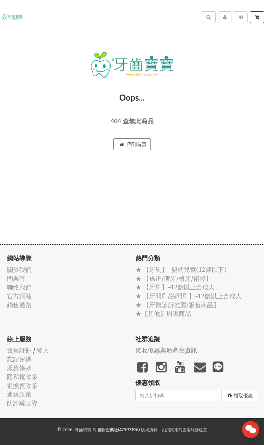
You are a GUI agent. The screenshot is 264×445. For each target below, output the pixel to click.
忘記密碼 (19, 359)
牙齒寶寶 (83, 429)
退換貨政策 (22, 386)
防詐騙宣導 (22, 403)
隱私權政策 (22, 377)
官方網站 (19, 296)
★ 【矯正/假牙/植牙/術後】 (173, 278)
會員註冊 (19, 350)
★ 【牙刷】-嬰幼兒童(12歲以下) (181, 270)
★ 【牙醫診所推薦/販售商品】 (177, 305)
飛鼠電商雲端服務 (182, 429)
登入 (43, 350)
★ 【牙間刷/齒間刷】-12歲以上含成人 (188, 296)
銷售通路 (19, 305)
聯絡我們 (19, 287)
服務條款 (19, 368)
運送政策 (19, 394)
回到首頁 (133, 144)
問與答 (16, 278)
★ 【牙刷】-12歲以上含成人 (175, 287)
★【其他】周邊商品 (163, 314)
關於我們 (19, 270)
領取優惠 (240, 395)
